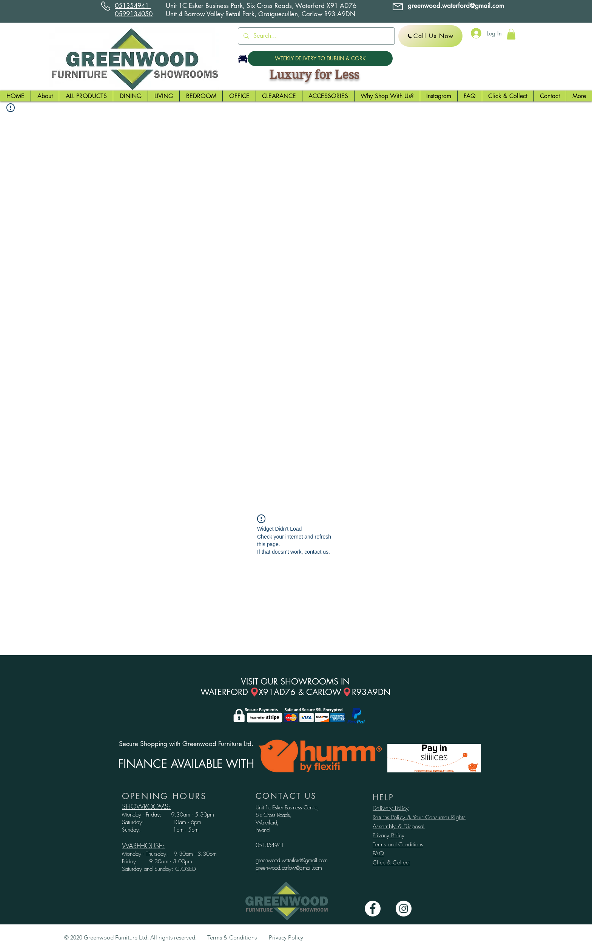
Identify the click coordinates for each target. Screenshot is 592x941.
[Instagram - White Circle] (404, 908)
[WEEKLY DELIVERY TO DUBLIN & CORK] (320, 58)
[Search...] (316, 36)
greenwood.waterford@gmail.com (291, 860)
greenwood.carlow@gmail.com (289, 868)
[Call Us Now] (430, 36)
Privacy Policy (388, 835)
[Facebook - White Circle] (373, 908)
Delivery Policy (391, 808)
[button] (511, 34)
